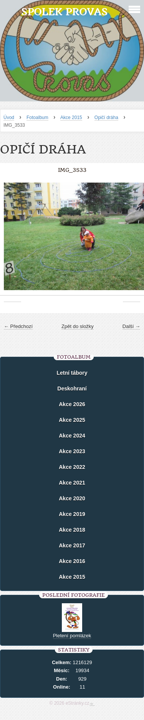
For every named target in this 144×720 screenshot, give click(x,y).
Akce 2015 (71, 117)
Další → (131, 326)
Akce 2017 (72, 545)
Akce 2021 (72, 483)
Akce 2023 (72, 451)
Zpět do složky (77, 326)
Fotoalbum (37, 117)
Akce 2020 (72, 498)
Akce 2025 (72, 420)
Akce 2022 (72, 467)
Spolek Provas (64, 12)
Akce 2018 (72, 530)
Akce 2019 (72, 514)
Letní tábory (71, 373)
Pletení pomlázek (72, 635)
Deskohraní (71, 388)
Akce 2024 (72, 436)
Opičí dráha (106, 117)
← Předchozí (18, 326)
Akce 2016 (72, 561)
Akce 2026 (72, 404)
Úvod (8, 117)
